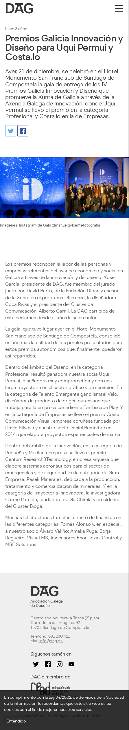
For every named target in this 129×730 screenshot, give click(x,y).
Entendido (16, 721)
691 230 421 (59, 636)
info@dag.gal (51, 640)
